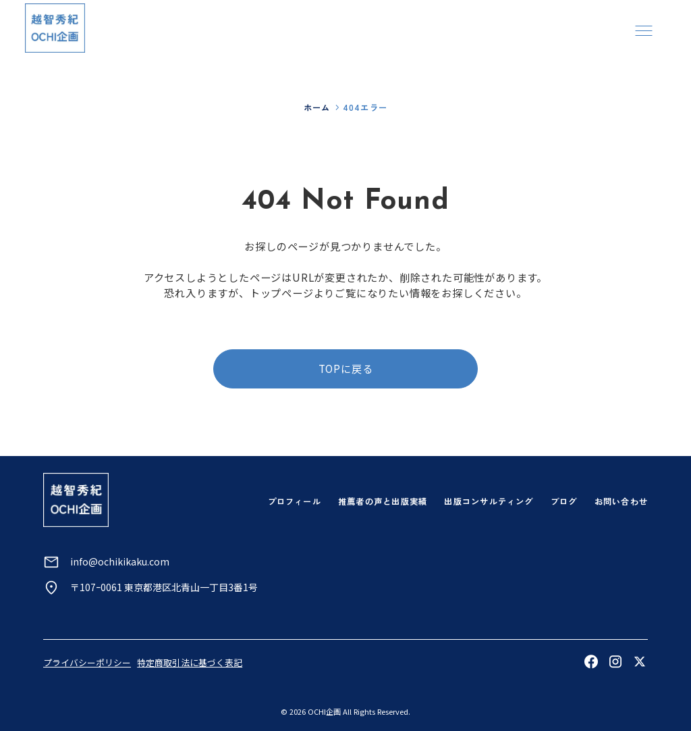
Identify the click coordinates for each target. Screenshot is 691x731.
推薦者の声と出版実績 (382, 501)
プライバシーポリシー (87, 662)
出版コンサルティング (488, 501)
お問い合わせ (621, 501)
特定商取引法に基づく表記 (189, 662)
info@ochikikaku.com (119, 561)
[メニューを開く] (643, 30)
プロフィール (294, 501)
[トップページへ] (55, 28)
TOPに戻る (346, 368)
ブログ (564, 501)
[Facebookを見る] (591, 661)
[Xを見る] (640, 661)
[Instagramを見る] (615, 661)
